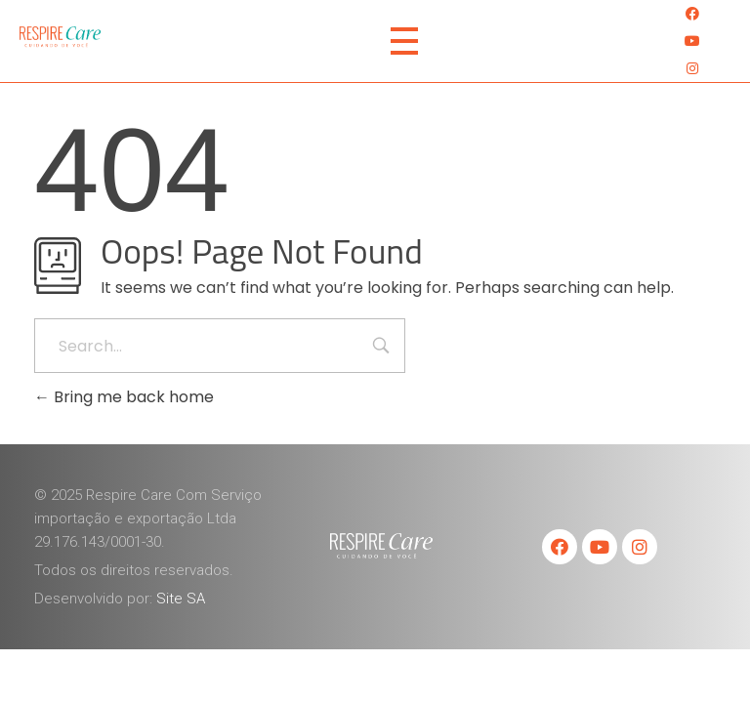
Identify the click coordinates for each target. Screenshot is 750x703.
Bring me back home (124, 397)
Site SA (180, 598)
